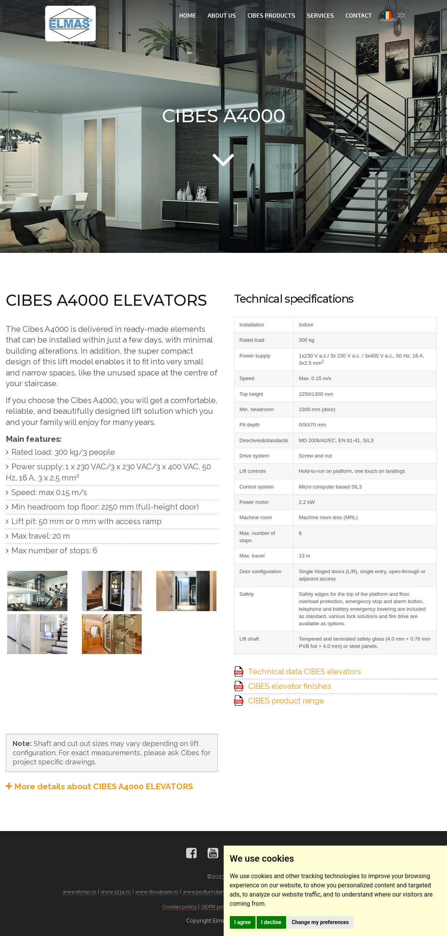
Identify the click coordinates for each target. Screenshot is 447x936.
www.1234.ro (115, 891)
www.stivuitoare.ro (158, 891)
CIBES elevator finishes (289, 686)
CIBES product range (286, 700)
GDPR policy (220, 906)
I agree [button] (244, 921)
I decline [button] (276, 921)
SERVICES (321, 15)
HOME (188, 15)
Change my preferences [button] (328, 921)
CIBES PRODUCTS (272, 15)
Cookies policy (181, 906)
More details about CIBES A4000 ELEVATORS (99, 786)
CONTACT (360, 15)
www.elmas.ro (78, 891)
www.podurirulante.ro (211, 891)
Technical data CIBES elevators (304, 671)
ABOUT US (223, 15)
